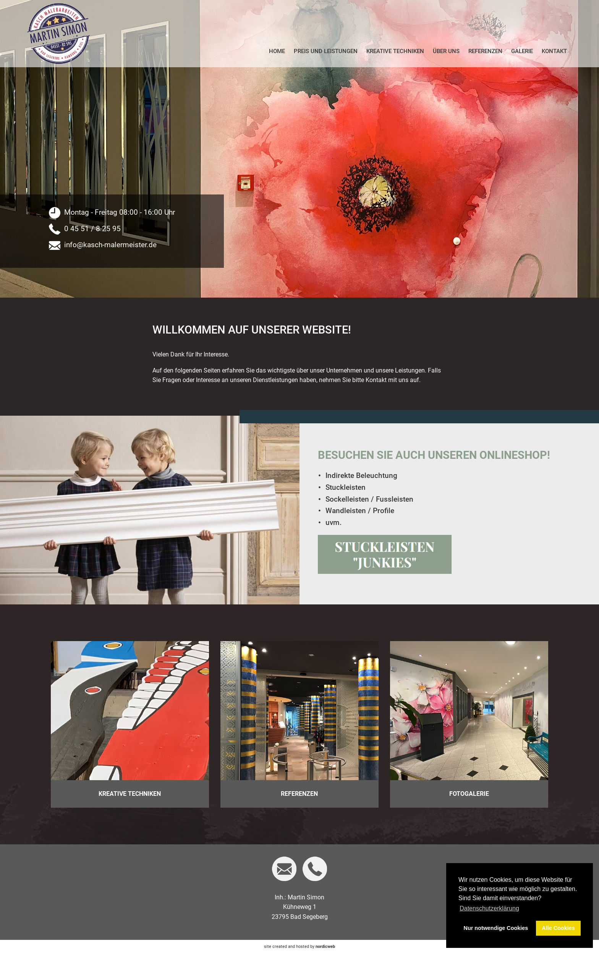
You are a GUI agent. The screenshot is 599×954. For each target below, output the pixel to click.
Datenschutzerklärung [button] (489, 908)
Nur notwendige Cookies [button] (496, 928)
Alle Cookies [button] (558, 928)
